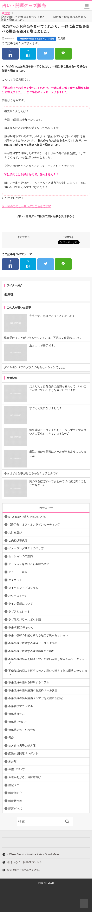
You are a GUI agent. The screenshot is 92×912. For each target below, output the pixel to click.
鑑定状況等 (15, 800)
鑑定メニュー (16, 785)
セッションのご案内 (20, 556)
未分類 (12, 761)
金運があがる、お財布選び (24, 777)
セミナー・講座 (17, 572)
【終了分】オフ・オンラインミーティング (34, 524)
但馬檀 (61, 38)
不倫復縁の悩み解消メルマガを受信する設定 (35, 698)
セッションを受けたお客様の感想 (28, 564)
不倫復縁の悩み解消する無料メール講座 (32, 690)
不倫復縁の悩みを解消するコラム (28, 682)
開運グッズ (15, 808)
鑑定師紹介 (15, 792)
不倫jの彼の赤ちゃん (20, 627)
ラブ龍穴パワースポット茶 (24, 619)
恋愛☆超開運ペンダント (23, 753)
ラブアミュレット (19, 611)
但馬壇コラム (16, 713)
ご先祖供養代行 (17, 540)
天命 (11, 737)
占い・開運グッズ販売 (24, 5)
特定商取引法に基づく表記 (23, 870)
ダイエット (15, 580)
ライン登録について (20, 603)
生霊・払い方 (16, 769)
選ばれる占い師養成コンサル (24, 862)
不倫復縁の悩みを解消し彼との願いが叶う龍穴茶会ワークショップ (47, 660)
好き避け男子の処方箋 (22, 745)
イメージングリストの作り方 (26, 548)
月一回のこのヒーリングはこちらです (25, 206)
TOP (5, 13)
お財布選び (15, 532)
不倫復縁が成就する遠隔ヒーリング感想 (36, 39)
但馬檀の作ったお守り (22, 729)
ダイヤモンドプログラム (23, 587)
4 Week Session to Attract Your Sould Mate (33, 854)
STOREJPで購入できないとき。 (28, 516)
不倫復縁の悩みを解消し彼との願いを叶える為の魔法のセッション (47, 672)
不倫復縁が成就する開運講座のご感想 (31, 651)
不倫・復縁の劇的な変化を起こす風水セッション (38, 635)
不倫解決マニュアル (20, 706)
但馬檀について (17, 721)
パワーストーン (17, 595)
